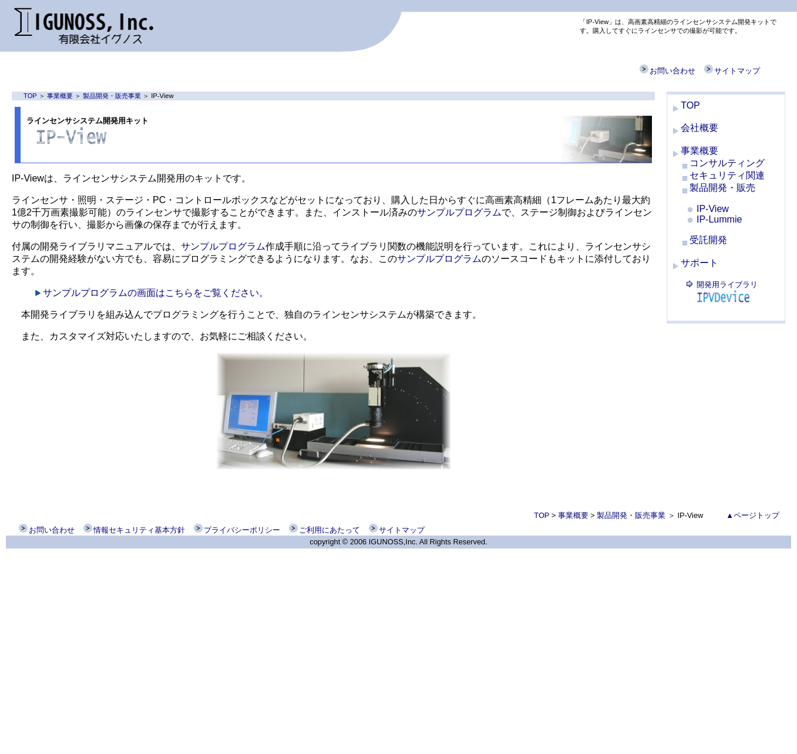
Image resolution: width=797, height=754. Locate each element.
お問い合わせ (667, 70)
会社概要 (699, 128)
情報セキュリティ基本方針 (134, 530)
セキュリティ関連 (727, 175)
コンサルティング (727, 163)
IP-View (713, 209)
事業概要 (60, 95)
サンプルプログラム (459, 212)
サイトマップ (732, 70)
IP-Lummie (719, 219)
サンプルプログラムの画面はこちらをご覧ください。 (155, 293)
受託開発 (708, 240)
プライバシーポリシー (237, 530)
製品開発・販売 (722, 188)
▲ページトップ (752, 515)
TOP (30, 95)
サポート (699, 263)
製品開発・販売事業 (112, 95)
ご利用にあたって (324, 530)
